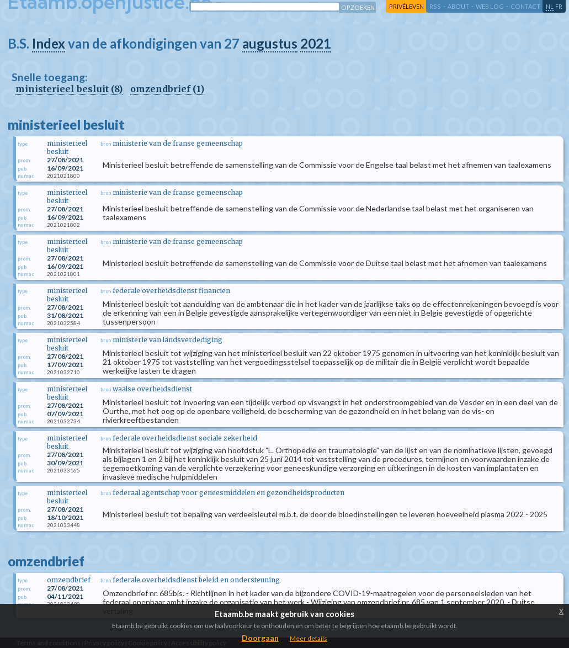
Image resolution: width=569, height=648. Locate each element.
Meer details (308, 638)
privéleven (406, 6)
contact (525, 6)
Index (48, 43)
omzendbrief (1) (167, 88)
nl (550, 6)
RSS (435, 6)
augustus (269, 43)
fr (558, 6)
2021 (315, 43)
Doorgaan (260, 637)
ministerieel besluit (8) (69, 88)
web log (490, 6)
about (458, 6)
